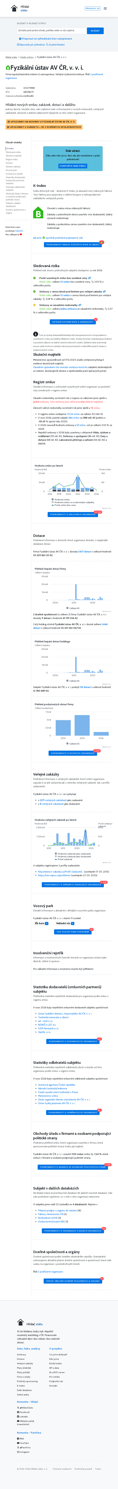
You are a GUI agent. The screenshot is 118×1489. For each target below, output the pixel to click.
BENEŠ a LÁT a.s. (47, 1024)
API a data (54, 1368)
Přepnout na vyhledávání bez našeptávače (45, 38)
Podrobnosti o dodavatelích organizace (74, 1040)
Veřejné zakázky (13, 166)
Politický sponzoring (27, 1381)
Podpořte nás (56, 1381)
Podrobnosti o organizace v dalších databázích (74, 1230)
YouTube (23, 1443)
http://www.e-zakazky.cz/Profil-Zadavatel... (61, 871)
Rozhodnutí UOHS (48, 1217)
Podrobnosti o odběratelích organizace (74, 1112)
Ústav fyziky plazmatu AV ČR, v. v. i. (56, 1103)
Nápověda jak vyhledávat (31, 44)
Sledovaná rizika (13, 152)
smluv (74, 417)
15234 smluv (73, 414)
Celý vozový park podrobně (74, 931)
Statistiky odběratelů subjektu (15, 188)
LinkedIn (22, 1416)
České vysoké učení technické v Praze (58, 1092)
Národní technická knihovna (52, 1088)
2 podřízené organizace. (50, 1271)
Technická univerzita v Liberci (53, 1017)
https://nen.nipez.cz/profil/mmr (54, 875)
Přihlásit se (93, 8)
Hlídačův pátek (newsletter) (25, 1423)
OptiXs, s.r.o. (44, 1032)
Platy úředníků (24, 1368)
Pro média (54, 1376)
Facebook (23, 1412)
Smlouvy (21, 1354)
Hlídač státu (11, 57)
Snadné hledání (55, 44)
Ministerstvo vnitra (48, 1095)
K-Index (10, 148)
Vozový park (11, 170)
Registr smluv (12, 159)
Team (98, 1468)
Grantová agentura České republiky (56, 1084)
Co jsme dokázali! (58, 1354)
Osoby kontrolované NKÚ (51, 1221)
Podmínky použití (83, 1468)
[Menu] (105, 8)
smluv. (95, 407)
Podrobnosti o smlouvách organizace (74, 514)
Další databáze (24, 1390)
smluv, (82, 425)
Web (20, 1438)
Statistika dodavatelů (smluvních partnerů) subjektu (15, 180)
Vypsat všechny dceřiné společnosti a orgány (74, 1280)
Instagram (23, 1452)
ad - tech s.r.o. (45, 1021)
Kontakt (53, 1385)
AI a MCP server (57, 1372)
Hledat (95, 30)
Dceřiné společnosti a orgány (16, 211)
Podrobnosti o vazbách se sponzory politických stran (74, 1166)
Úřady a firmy (27, 57)
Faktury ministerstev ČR (50, 1214)
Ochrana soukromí (62, 1468)
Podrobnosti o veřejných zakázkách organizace (74, 884)
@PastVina (24, 1447)
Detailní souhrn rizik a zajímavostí (74, 321)
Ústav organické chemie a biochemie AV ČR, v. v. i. (64, 1099)
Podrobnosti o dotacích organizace (74, 752)
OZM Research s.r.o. (48, 1028)
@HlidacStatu (25, 1407)
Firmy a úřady (23, 1376)
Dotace (9, 163)
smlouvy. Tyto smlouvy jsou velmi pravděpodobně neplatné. (68, 401)
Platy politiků (23, 1372)
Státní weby (23, 1394)
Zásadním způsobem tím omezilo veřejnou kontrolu (60, 367)
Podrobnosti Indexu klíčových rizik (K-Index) (74, 244)
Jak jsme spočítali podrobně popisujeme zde (58, 237)
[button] (41, 121)
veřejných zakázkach (53, 800)
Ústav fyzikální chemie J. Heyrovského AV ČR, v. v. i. (65, 1013)
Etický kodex (55, 1363)
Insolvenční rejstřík (14, 174)
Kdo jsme (54, 1359)
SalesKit (19, 230)
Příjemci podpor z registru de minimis (57, 1210)
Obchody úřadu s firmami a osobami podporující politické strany (17, 196)
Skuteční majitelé (14, 155)
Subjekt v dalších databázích (13, 204)
